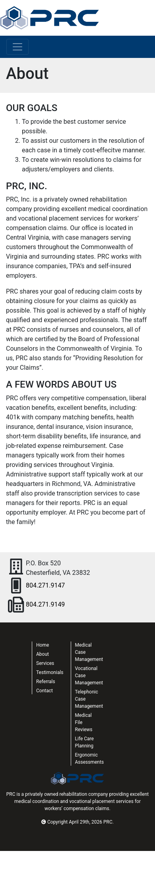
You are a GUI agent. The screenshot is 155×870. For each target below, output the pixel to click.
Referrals (45, 681)
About (42, 654)
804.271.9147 (45, 585)
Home (42, 645)
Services (45, 663)
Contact (44, 690)
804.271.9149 (45, 604)
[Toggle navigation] (17, 47)
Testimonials (50, 672)
